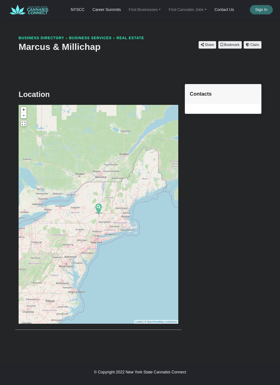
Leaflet (139, 321)
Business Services (90, 38)
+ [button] (24, 110)
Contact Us (224, 9)
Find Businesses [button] (143, 9)
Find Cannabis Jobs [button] (186, 9)
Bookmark (230, 45)
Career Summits (106, 9)
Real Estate (130, 38)
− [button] (24, 115)
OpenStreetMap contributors (162, 321)
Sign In (261, 9)
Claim (252, 45)
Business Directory (41, 38)
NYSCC (77, 9)
